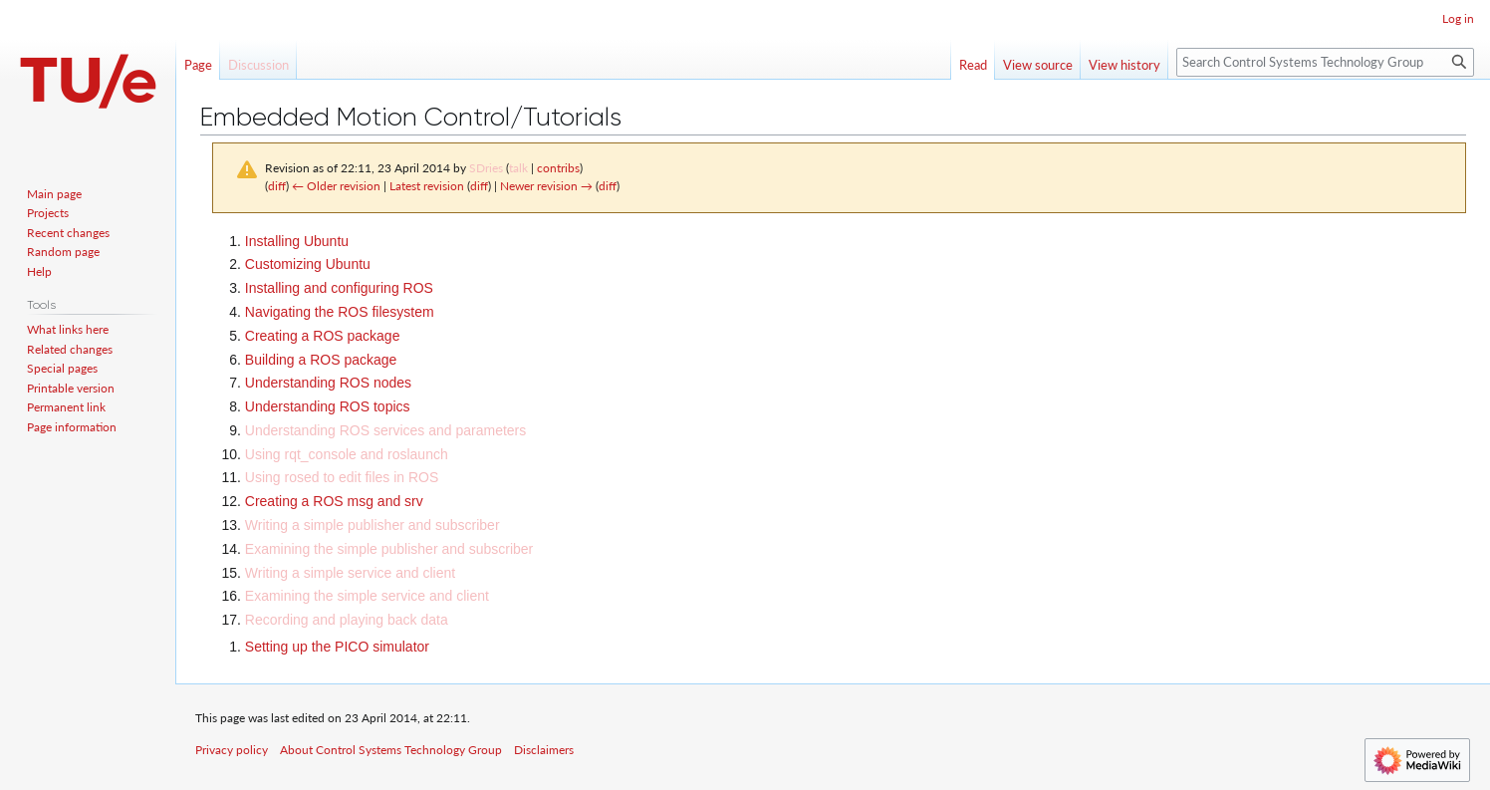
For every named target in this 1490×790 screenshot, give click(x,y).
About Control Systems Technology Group (391, 749)
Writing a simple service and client (350, 573)
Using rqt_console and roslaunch (346, 454)
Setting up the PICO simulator (337, 647)
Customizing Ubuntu (308, 264)
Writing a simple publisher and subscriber (372, 525)
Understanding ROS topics (327, 406)
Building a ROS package (321, 360)
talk (518, 167)
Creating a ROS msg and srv (334, 501)
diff (277, 185)
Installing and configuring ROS (339, 288)
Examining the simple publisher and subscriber (389, 549)
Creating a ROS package (322, 336)
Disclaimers (544, 749)
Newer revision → (546, 185)
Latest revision (426, 185)
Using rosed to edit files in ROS (342, 477)
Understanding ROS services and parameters (385, 430)
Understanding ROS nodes (328, 383)
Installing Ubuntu (297, 241)
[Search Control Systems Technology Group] (1325, 62)
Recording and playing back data (346, 620)
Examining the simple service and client (367, 596)
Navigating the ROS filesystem (339, 312)
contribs (558, 167)
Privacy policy (231, 749)
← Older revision (336, 185)
